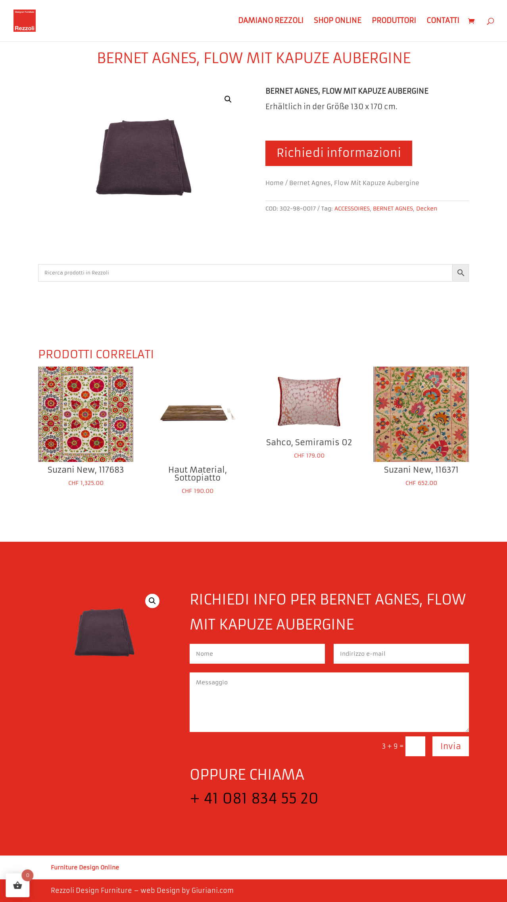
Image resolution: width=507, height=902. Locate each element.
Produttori (394, 21)
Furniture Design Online (85, 868)
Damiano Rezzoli (270, 21)
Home (274, 183)
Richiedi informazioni (339, 153)
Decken (426, 208)
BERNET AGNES (393, 208)
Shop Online (337, 21)
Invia (450, 746)
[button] (228, 99)
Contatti (442, 21)
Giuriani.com (213, 890)
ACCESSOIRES (352, 208)
